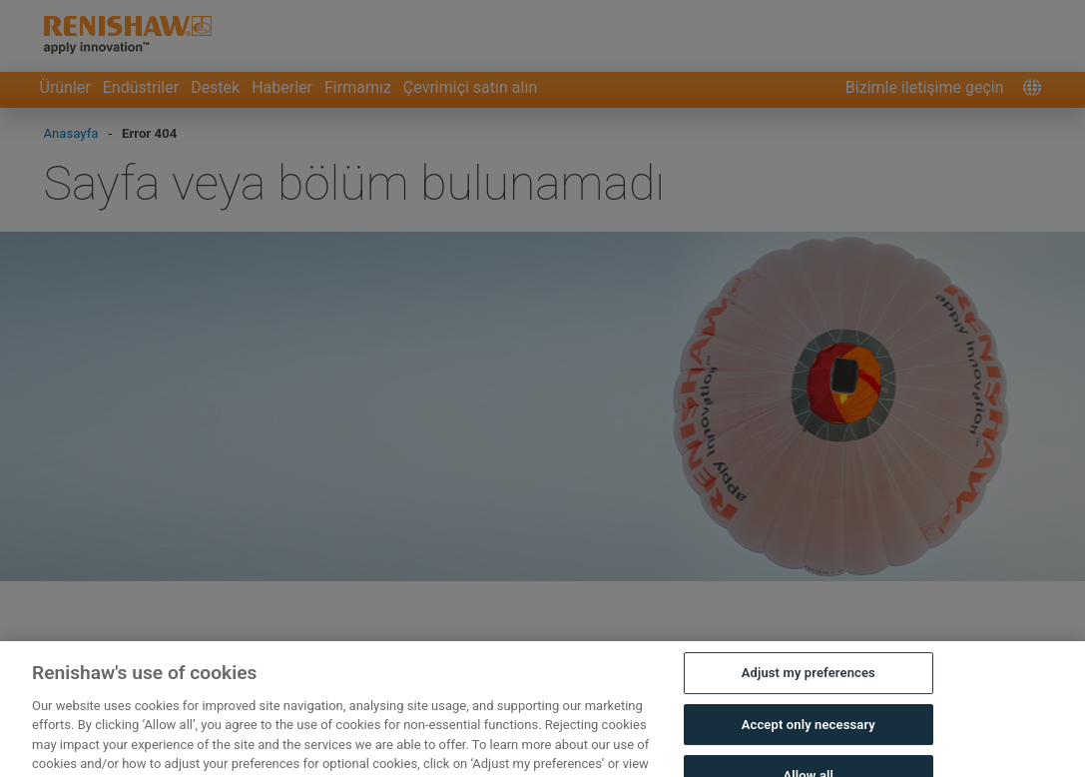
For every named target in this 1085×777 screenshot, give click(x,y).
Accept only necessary (808, 736)
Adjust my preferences (808, 684)
